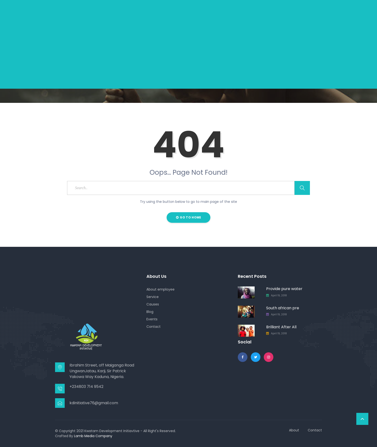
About (294, 430)
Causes (152, 304)
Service (152, 296)
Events (151, 319)
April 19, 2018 (279, 295)
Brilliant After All (281, 327)
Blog (149, 311)
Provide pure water (284, 288)
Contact (153, 326)
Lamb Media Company (93, 436)
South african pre (282, 308)
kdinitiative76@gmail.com (93, 403)
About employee (160, 289)
